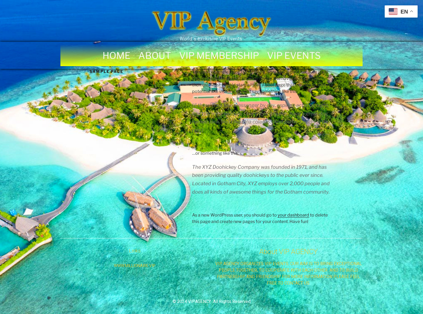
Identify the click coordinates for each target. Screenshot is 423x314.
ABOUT (154, 55)
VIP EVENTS (294, 55)
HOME (116, 55)
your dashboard (293, 215)
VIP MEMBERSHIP (219, 55)
